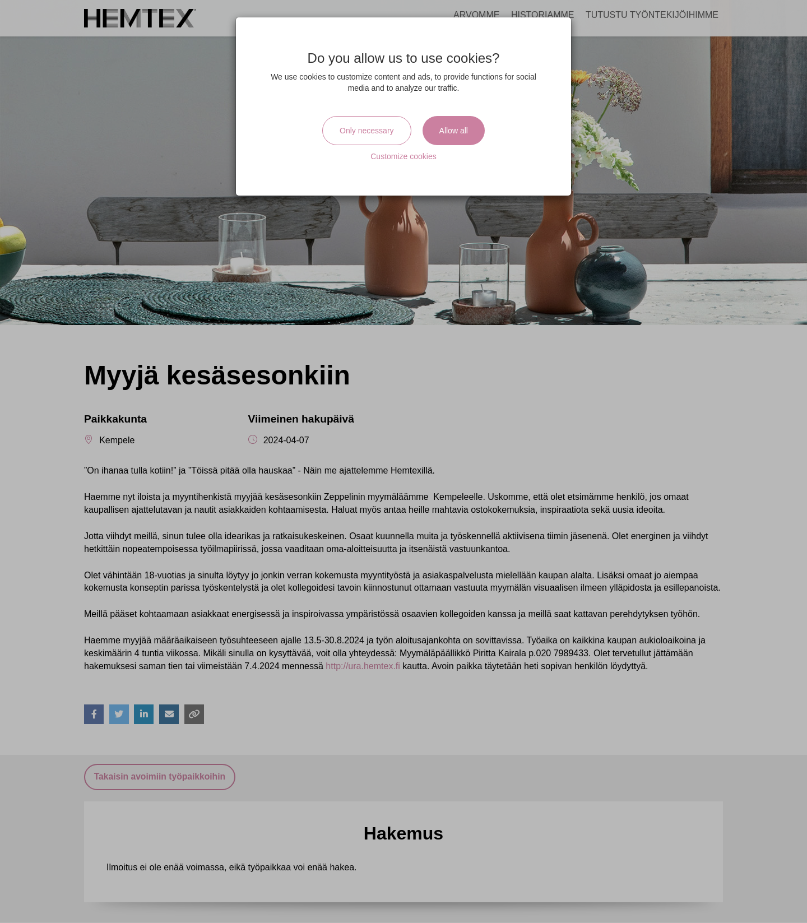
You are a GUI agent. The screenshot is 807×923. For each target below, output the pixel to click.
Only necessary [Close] (366, 130)
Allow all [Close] (453, 130)
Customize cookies (403, 156)
